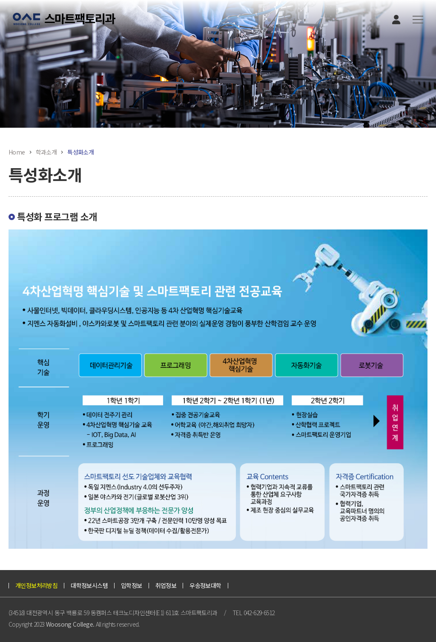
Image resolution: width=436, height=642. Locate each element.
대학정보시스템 (89, 585)
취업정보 (166, 585)
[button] (418, 20)
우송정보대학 (205, 585)
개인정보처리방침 (36, 585)
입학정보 (131, 585)
